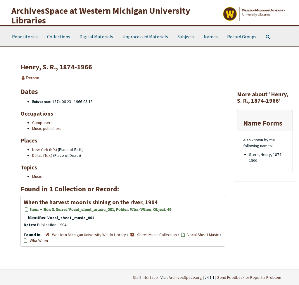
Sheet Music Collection (157, 234)
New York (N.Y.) (44, 149)
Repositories (25, 37)
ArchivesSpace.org (185, 277)
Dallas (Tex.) (42, 155)
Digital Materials (96, 37)
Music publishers (46, 128)
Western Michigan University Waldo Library (89, 234)
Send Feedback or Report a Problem (249, 277)
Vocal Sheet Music (203, 234)
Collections (58, 37)
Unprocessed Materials (145, 37)
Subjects (185, 37)
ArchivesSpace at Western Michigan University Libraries (100, 15)
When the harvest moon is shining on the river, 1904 (91, 202)
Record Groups (241, 37)
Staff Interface (145, 277)
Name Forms (262, 123)
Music (37, 176)
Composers (42, 122)
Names (211, 37)
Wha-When (39, 240)
